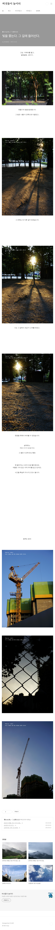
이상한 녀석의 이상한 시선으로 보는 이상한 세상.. (14, 896)
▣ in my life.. (7, 819)
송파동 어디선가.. (9, 825)
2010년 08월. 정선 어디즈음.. (12, 823)
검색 (47, 3)
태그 (9, 11)
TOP (51, 923)
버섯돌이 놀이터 (11, 3)
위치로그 (29, 11)
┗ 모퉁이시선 (16, 819)
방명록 (38, 11)
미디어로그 (18, 11)
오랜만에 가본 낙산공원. (11, 827)
